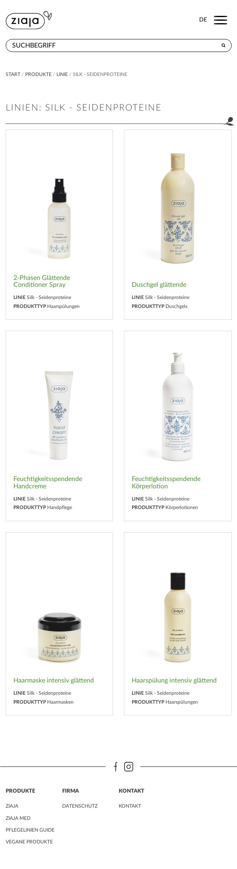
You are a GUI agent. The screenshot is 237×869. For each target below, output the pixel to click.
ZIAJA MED (18, 818)
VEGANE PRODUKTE (29, 841)
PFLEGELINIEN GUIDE (30, 830)
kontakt (130, 806)
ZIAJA (12, 806)
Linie (62, 74)
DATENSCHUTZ (80, 806)
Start (14, 74)
